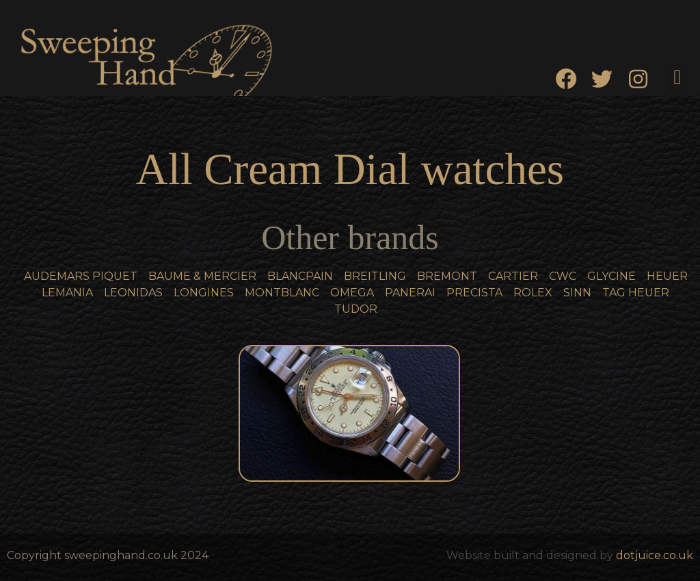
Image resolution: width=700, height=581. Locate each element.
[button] (677, 77)
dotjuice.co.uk (654, 555)
